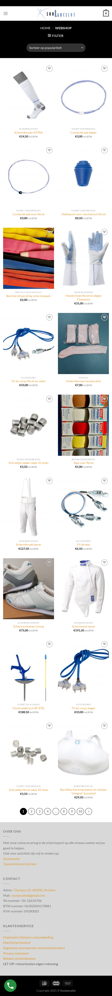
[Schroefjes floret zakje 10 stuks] (28, 752)
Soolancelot (11, 859)
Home (45, 28)
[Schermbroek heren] (28, 507)
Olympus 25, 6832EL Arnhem (34, 890)
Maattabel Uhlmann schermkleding (28, 937)
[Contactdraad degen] (83, 94)
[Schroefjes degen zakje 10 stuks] (28, 425)
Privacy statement (16, 953)
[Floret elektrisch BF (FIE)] (28, 670)
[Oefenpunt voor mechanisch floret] (83, 176)
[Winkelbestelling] (55, 48)
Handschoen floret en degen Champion (83, 297)
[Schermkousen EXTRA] (28, 94)
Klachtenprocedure (17, 942)
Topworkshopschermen (19, 864)
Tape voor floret (83, 463)
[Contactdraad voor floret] (28, 176)
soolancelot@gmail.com (28, 895)
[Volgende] (88, 811)
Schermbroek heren (28, 544)
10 (80, 811)
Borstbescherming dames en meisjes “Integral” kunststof (83, 791)
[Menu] (5, 13)
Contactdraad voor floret (28, 214)
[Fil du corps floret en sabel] (28, 343)
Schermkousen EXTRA (28, 132)
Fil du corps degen (83, 708)
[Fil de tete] (83, 507)
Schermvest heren (83, 626)
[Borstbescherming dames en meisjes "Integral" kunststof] (83, 752)
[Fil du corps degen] (83, 670)
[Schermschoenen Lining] (28, 588)
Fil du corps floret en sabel (28, 381)
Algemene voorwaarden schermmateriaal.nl (34, 948)
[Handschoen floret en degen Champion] (83, 258)
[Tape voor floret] (83, 425)
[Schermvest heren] (83, 588)
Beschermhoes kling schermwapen (28, 296)
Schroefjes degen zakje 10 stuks (28, 463)
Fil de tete (83, 544)
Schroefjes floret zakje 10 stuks (28, 790)
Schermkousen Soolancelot (83, 381)
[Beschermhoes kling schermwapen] (28, 258)
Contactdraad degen (83, 132)
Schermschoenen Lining (28, 626)
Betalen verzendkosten (19, 958)
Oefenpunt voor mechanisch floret (83, 214)
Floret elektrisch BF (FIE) (28, 708)
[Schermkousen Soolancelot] (83, 343)
